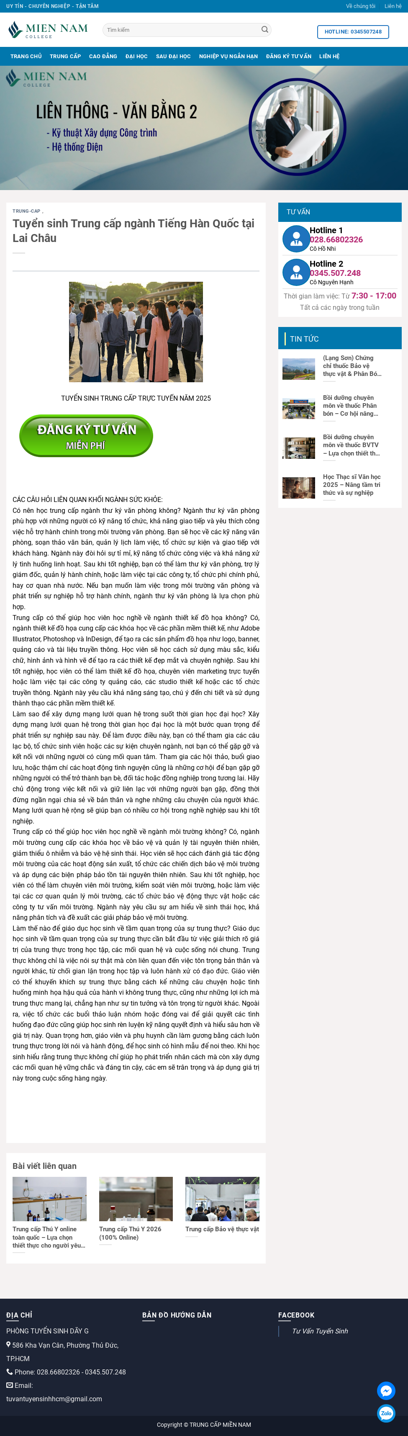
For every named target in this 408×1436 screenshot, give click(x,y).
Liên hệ (393, 6)
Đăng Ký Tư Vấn (289, 56)
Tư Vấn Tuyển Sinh (320, 1331)
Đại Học (137, 56)
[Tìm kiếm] (187, 30)
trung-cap (27, 211)
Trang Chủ (26, 56)
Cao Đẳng (103, 56)
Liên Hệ (329, 56)
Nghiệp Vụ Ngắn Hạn (228, 56)
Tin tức (304, 339)
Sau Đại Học (173, 56)
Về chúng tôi (360, 6)
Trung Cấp (65, 56)
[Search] (265, 30)
